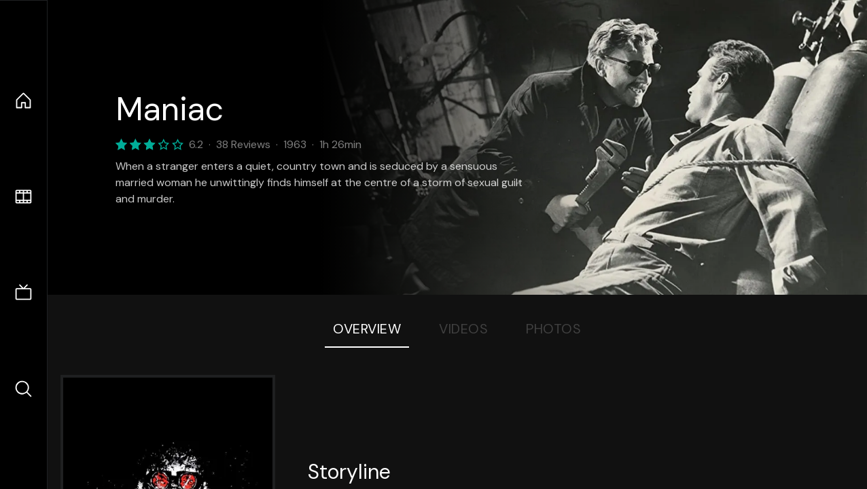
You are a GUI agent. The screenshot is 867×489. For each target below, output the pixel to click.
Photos (553, 329)
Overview (367, 329)
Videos (463, 329)
